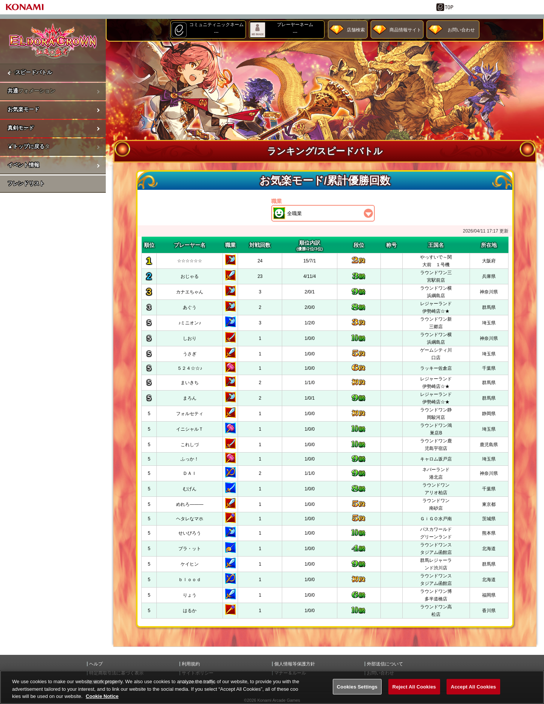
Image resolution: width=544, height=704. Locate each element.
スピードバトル (33, 72)
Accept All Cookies (473, 694)
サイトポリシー (197, 673)
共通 (13, 91)
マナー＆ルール (290, 673)
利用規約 (191, 664)
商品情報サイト (405, 30)
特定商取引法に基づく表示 (116, 673)
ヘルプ (96, 664)
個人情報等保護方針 (294, 664)
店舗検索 (356, 30)
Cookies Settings (357, 694)
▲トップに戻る (26, 146)
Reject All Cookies (414, 694)
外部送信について (385, 664)
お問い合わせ (461, 30)
